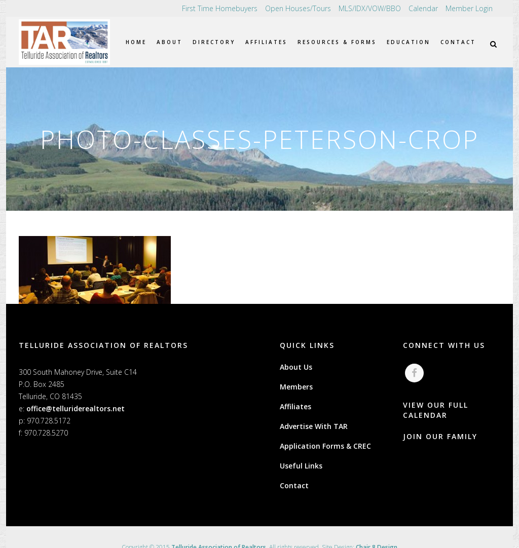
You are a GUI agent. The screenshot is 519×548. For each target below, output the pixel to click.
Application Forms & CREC (325, 446)
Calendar (423, 8)
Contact (294, 485)
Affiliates (295, 406)
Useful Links (301, 466)
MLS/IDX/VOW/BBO (370, 8)
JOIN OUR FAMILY (440, 437)
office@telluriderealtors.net (75, 408)
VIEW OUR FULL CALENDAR (435, 410)
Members (296, 387)
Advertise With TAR (314, 426)
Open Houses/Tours (298, 8)
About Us (296, 367)
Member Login (469, 8)
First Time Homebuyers (219, 8)
